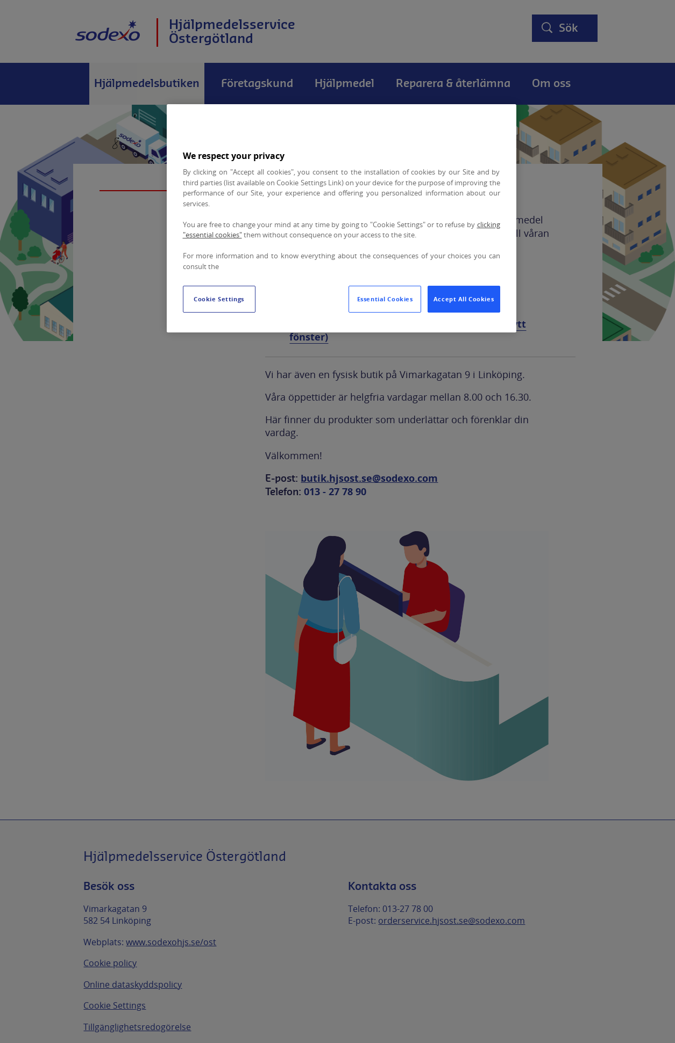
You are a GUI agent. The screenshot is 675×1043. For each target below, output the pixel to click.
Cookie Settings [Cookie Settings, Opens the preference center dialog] (219, 299)
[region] (341, 218)
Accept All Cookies (464, 299)
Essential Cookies (385, 299)
